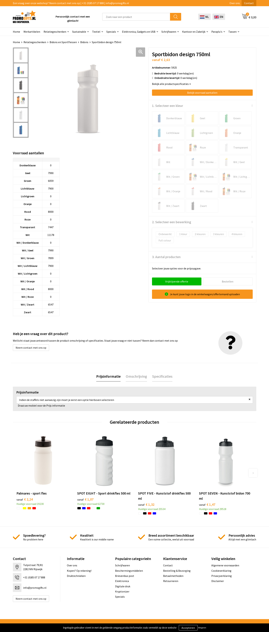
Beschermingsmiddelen (129, 570)
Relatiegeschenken (55, 31)
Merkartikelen (32, 31)
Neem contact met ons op (31, 347)
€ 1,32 (146, 504)
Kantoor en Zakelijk (193, 31)
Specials (111, 31)
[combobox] (136, 17)
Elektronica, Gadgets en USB (138, 31)
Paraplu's (216, 31)
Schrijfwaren (168, 31)
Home (16, 31)
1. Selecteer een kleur (167, 105)
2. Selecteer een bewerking (171, 222)
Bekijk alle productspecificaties (171, 84)
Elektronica (122, 581)
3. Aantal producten (166, 257)
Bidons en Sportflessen (63, 42)
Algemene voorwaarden (225, 565)
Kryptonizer (122, 591)
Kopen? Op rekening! (79, 570)
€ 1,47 (207, 504)
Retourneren (170, 581)
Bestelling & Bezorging (177, 570)
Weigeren (202, 627)
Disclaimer (217, 581)
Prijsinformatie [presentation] (108, 376)
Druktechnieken (76, 576)
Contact (249, 3)
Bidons (84, 42)
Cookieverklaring (221, 570)
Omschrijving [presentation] (136, 376)
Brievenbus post (124, 576)
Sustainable (79, 31)
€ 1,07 (85, 499)
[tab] (108, 376)
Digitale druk (122, 586)
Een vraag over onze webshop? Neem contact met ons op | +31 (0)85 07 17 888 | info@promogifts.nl (71, 3)
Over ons (235, 3)
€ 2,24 (24, 499)
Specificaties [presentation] (162, 376)
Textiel (96, 31)
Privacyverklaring (221, 576)
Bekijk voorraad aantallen (202, 92)
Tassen (232, 31)
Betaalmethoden (173, 576)
